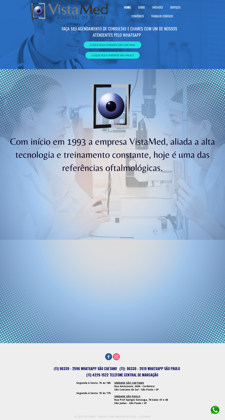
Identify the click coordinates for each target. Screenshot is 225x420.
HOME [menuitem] (127, 7)
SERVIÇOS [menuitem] (175, 7)
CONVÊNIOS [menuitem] (137, 16)
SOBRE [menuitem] (141, 7)
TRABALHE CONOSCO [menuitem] (162, 16)
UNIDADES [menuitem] (157, 7)
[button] (112, 44)
